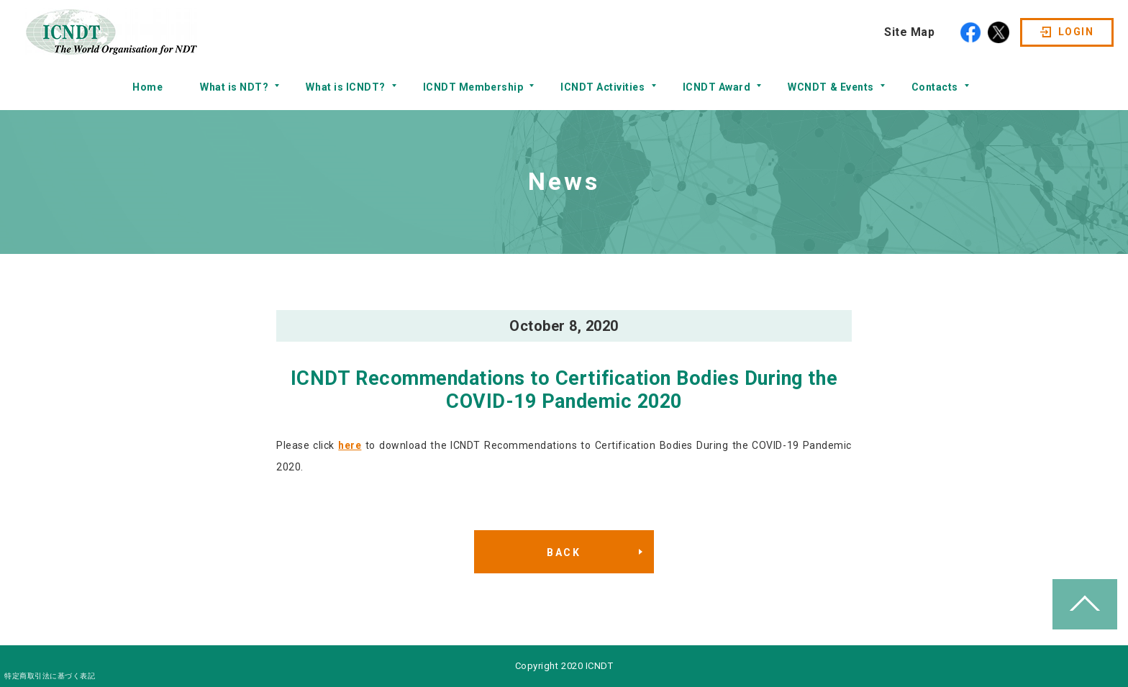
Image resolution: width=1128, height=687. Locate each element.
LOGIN (1075, 31)
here (349, 445)
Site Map (909, 32)
